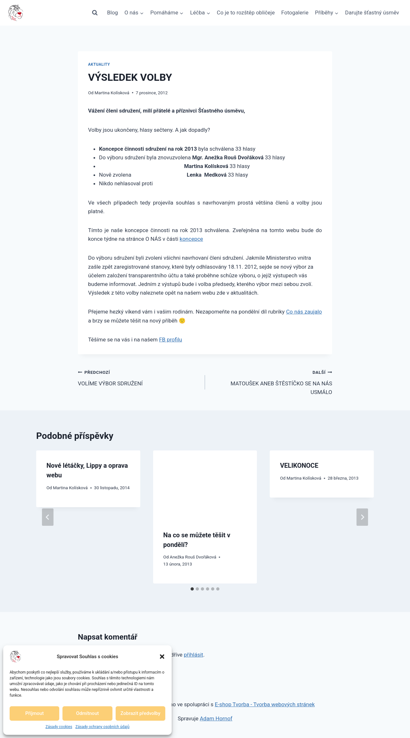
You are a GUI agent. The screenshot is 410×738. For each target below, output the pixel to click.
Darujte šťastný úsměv (372, 12)
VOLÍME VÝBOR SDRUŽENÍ (139, 377)
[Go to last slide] (47, 517)
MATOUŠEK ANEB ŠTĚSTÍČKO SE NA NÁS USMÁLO (271, 381)
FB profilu (170, 339)
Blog (112, 12)
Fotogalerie (294, 12)
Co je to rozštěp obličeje (246, 12)
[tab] (192, 589)
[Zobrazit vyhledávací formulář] (95, 13)
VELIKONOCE (299, 465)
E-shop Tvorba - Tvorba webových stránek (265, 704)
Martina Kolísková (111, 92)
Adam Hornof (216, 718)
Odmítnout (87, 713)
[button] (162, 656)
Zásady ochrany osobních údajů (102, 727)
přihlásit (193, 654)
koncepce (191, 239)
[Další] (362, 517)
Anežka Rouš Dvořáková (193, 556)
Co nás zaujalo (304, 311)
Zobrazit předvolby (140, 713)
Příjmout (34, 713)
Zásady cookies (58, 727)
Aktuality (99, 64)
